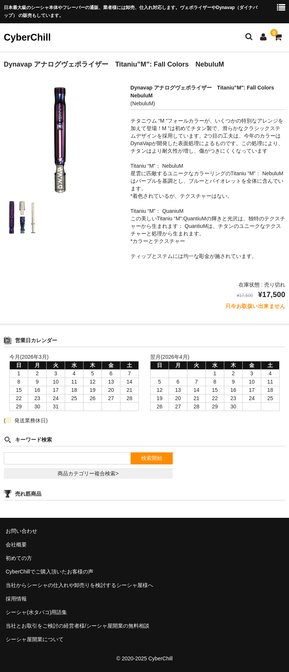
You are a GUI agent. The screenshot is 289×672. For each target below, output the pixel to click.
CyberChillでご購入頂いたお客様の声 (49, 572)
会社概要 (16, 545)
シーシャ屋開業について (35, 639)
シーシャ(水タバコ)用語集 (36, 612)
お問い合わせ (21, 531)
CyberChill (27, 37)
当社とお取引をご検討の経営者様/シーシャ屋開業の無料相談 (77, 626)
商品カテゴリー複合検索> (88, 473)
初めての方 (19, 558)
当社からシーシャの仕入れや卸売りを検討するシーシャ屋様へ (79, 585)
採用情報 (16, 599)
